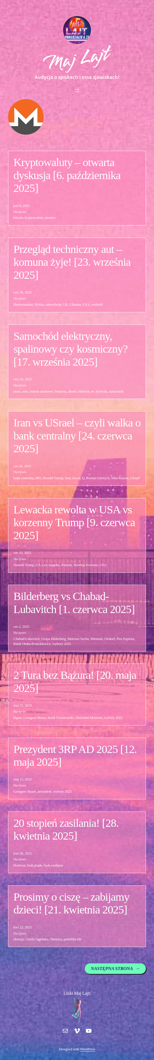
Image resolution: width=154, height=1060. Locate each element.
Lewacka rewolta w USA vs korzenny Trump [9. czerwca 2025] (74, 522)
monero (50, 217)
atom (16, 391)
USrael (135, 478)
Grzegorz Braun (34, 717)
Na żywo (19, 212)
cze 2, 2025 (21, 626)
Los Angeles (51, 565)
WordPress (87, 1049)
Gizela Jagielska (36, 939)
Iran (68, 478)
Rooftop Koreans (86, 565)
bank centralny (23, 478)
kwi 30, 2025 (22, 853)
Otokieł (109, 639)
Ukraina (75, 304)
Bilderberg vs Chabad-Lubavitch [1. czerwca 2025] (74, 602)
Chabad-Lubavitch (26, 639)
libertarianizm (23, 304)
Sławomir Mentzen (88, 717)
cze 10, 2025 (22, 553)
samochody (53, 304)
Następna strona (115, 968)
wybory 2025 (61, 644)
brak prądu (34, 865)
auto (25, 391)
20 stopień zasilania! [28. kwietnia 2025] (65, 829)
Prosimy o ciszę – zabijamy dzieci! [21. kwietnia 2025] (71, 903)
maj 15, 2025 (22, 779)
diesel (72, 391)
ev (92, 391)
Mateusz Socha (78, 639)
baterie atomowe (41, 391)
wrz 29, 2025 (22, 292)
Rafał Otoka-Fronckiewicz (32, 644)
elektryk (83, 391)
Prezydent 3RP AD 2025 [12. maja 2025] (75, 755)
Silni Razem (119, 478)
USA (86, 304)
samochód (116, 391)
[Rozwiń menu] (77, 90)
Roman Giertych (98, 478)
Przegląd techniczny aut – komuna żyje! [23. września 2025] (71, 262)
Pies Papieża (125, 639)
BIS (38, 478)
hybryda (101, 391)
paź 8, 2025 (21, 206)
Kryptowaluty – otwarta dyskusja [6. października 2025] (66, 175)
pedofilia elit (72, 939)
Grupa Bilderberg (53, 639)
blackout (19, 865)
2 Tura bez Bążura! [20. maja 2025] (74, 681)
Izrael (76, 478)
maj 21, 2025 (22, 705)
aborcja (18, 939)
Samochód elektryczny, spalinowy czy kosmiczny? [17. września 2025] (70, 349)
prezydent (44, 791)
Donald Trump (53, 478)
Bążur (17, 717)
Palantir (66, 565)
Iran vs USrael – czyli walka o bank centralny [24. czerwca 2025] (76, 435)
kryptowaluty (34, 217)
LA (38, 565)
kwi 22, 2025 (22, 927)
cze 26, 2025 (22, 466)
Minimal (96, 639)
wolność (97, 304)
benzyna (60, 391)
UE (65, 304)
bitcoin (18, 217)
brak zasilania (53, 865)
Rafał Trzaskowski (61, 717)
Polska (39, 304)
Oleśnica (56, 939)
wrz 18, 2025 (22, 379)
